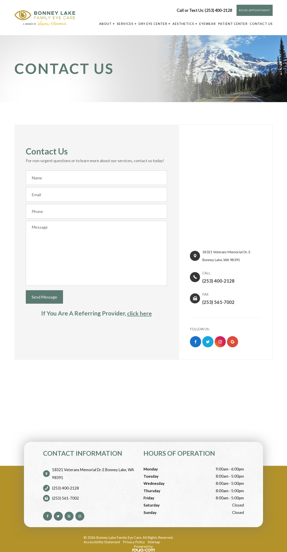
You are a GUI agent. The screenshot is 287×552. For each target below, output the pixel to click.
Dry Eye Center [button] (154, 24)
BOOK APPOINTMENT (254, 10)
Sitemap (154, 535)
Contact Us (261, 24)
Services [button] (126, 24)
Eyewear (207, 24)
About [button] (107, 24)
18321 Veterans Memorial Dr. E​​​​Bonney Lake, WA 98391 (229, 253)
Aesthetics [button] (184, 24)
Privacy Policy (134, 535)
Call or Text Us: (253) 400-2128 (204, 10)
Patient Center (233, 24)
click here (139, 313)
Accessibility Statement (102, 535)
